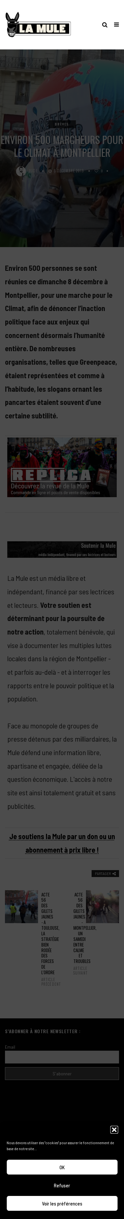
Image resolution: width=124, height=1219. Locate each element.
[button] (114, 1129)
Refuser (62, 1185)
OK (62, 1167)
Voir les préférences (62, 1203)
